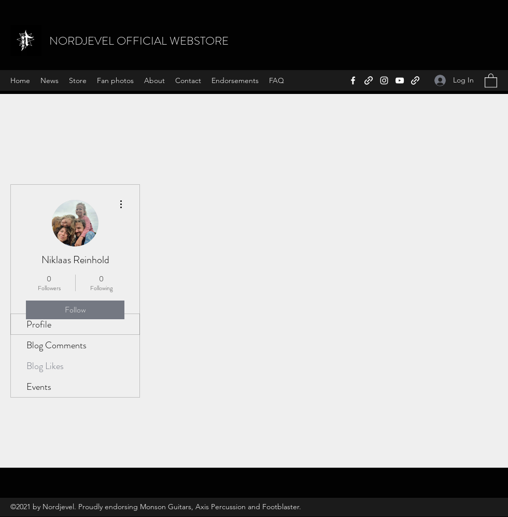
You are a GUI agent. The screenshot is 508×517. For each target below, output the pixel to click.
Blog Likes (45, 366)
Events (38, 386)
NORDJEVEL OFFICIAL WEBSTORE (139, 41)
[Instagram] (384, 80)
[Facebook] (353, 80)
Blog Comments (56, 345)
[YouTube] (399, 80)
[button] (491, 80)
